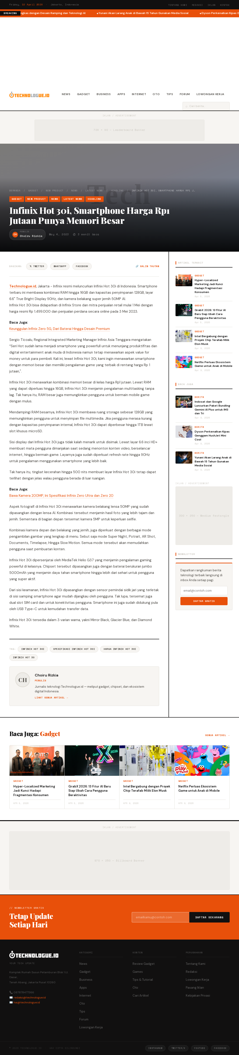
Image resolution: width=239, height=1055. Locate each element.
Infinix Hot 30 (23, 657)
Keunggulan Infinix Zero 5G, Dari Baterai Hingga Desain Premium (59, 328)
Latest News (94, 190)
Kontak (225, 5)
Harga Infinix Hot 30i (120, 649)
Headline (117, 190)
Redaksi (197, 5)
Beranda (15, 190)
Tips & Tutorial (143, 980)
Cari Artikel (141, 996)
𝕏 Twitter (37, 266)
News (66, 94)
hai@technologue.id (27, 1002)
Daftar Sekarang (209, 917)
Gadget (83, 94)
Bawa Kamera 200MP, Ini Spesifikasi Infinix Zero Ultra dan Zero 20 (61, 495)
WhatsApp (60, 266)
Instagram (155, 1048)
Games (138, 972)
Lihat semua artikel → (51, 697)
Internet (139, 94)
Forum (185, 94)
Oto (156, 94)
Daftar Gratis (204, 601)
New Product (54, 190)
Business (104, 94)
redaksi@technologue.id (30, 997)
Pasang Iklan (195, 988)
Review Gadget (144, 964)
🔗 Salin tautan (147, 266)
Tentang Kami (177, 5)
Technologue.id (22, 286)
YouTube (199, 1048)
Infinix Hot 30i (32, 649)
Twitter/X (178, 1048)
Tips (169, 94)
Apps (121, 94)
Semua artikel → (217, 735)
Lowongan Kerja (210, 94)
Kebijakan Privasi (198, 996)
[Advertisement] (119, 52)
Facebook (82, 266)
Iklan (211, 5)
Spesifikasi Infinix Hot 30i (74, 649)
